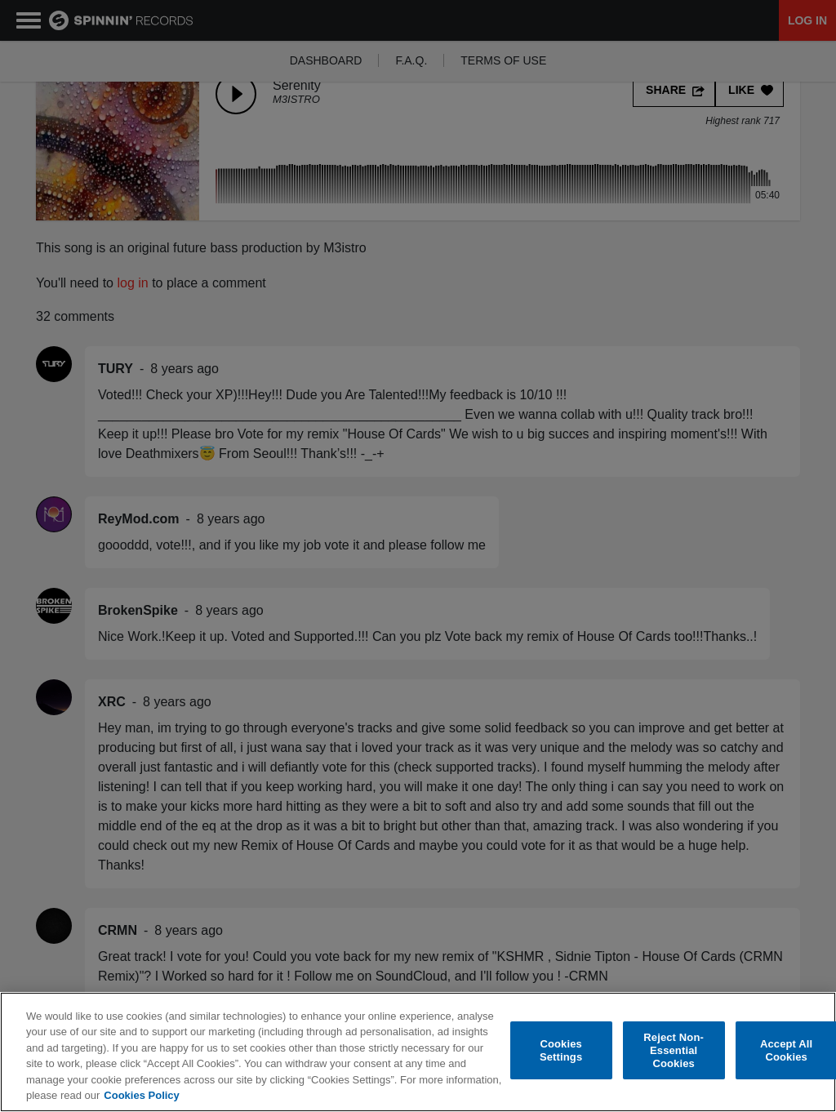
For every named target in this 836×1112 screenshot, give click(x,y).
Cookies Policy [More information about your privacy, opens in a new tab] (141, 1095)
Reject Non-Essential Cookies (673, 1051)
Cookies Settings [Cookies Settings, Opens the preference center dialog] (561, 1050)
